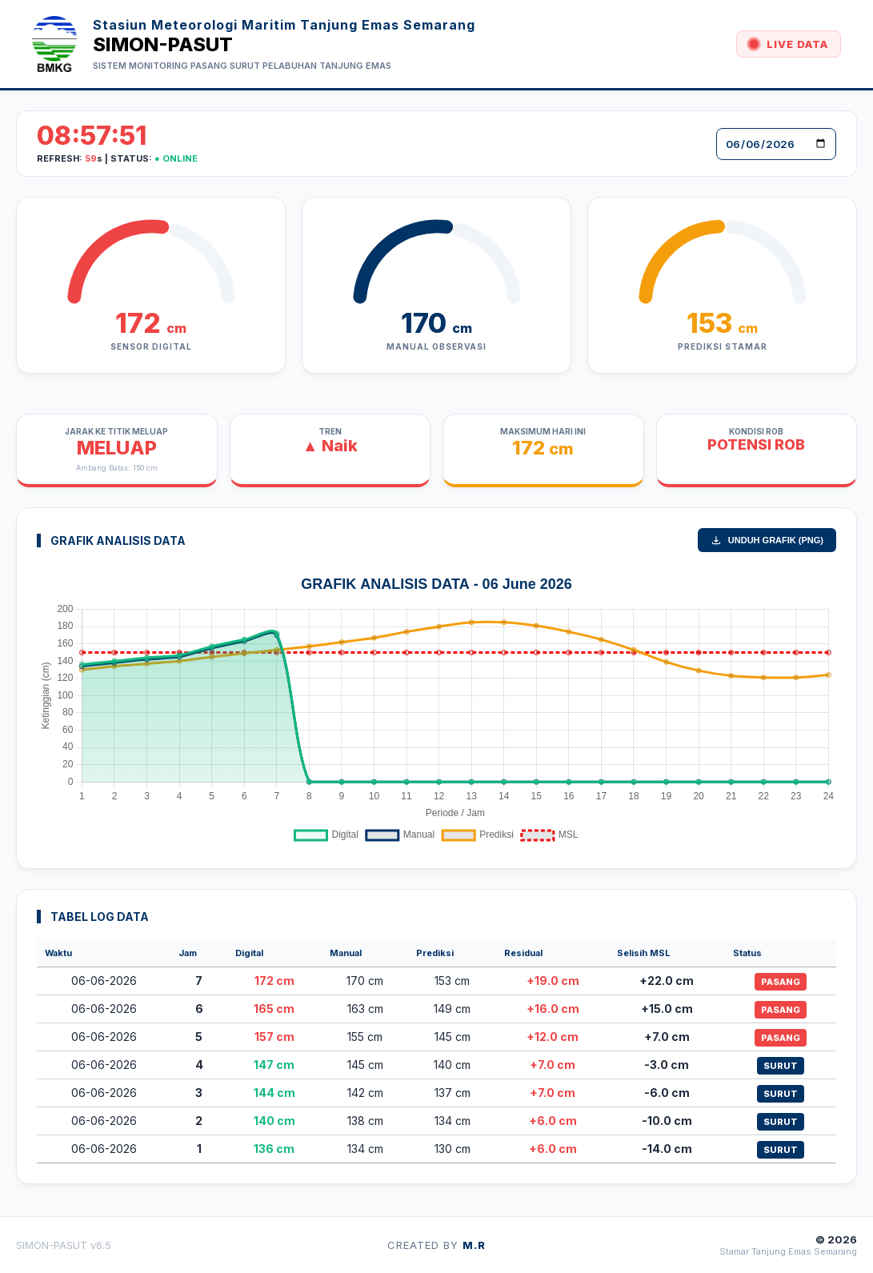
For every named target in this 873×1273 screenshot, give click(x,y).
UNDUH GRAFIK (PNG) (767, 540)
